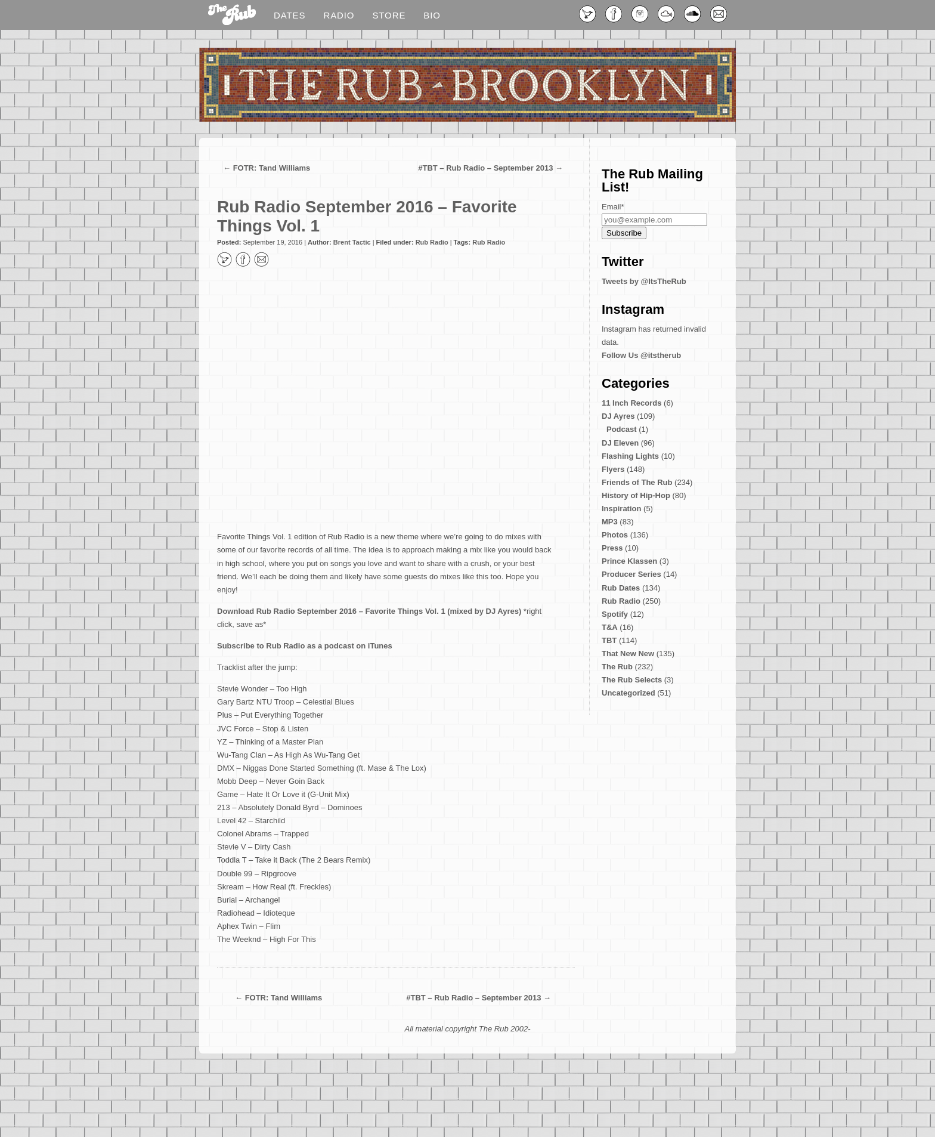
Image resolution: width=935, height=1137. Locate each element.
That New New (628, 653)
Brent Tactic (352, 242)
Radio (338, 15)
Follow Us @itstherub (641, 355)
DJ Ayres (618, 416)
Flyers (613, 469)
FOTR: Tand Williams (272, 167)
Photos (615, 534)
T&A (610, 627)
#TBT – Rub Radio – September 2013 (485, 167)
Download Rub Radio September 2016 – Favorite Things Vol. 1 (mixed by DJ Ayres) (369, 611)
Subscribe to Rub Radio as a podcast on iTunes (304, 645)
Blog (232, 15)
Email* (613, 206)
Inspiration (621, 508)
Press (612, 547)
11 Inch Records (631, 402)
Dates (289, 15)
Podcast (621, 429)
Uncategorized (628, 692)
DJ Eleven (620, 442)
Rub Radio (432, 242)
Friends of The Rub (637, 482)
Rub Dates (621, 587)
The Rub (617, 666)
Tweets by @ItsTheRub (644, 281)
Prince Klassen (629, 561)
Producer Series (631, 574)
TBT (609, 640)
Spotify (615, 614)
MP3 (610, 521)
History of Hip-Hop (636, 495)
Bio (432, 15)
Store (388, 15)
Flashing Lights (630, 456)
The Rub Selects (632, 679)
